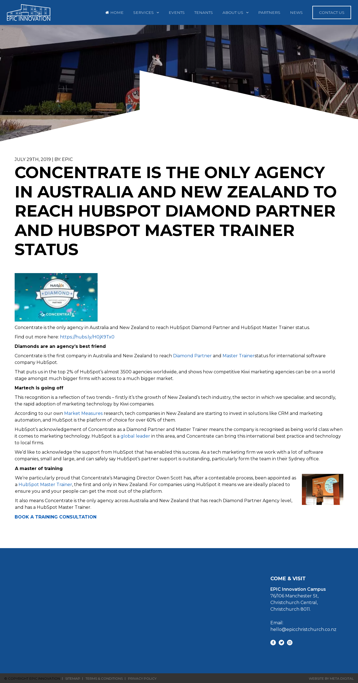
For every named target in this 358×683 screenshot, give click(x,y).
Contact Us (331, 12)
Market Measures (83, 413)
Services (143, 12)
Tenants (203, 12)
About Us (233, 12)
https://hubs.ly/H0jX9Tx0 (87, 337)
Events (177, 12)
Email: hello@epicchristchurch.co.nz (301, 626)
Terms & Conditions (104, 678)
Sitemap (72, 678)
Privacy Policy (142, 678)
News (296, 12)
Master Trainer (239, 355)
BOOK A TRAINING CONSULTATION (55, 517)
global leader (135, 436)
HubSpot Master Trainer (45, 484)
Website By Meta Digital (331, 678)
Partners (269, 12)
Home (117, 12)
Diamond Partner (192, 355)
